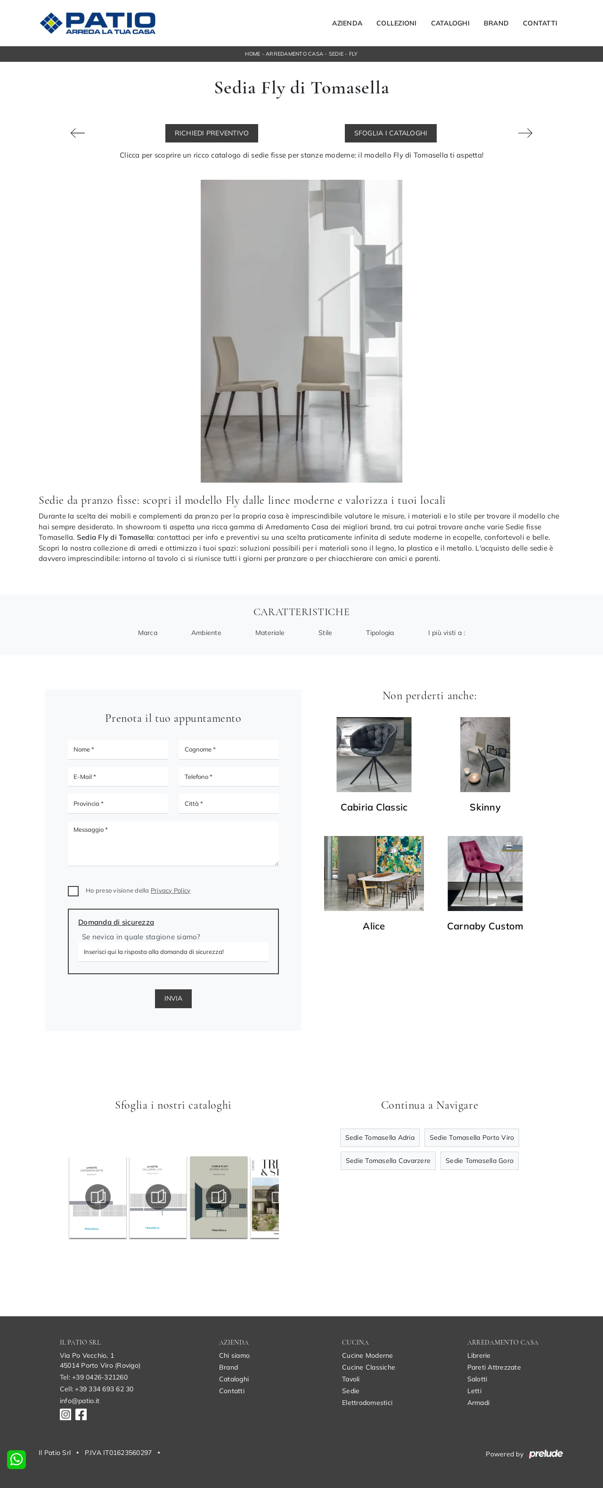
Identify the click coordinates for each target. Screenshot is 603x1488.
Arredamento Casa (294, 53)
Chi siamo (234, 1355)
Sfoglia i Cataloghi (391, 133)
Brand (496, 23)
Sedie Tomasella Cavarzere (388, 1160)
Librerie (479, 1355)
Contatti (540, 23)
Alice (374, 926)
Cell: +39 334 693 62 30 (97, 1389)
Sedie (336, 53)
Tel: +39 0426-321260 (94, 1377)
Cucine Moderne (367, 1355)
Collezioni (396, 23)
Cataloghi (450, 23)
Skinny (485, 807)
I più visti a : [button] (446, 632)
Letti (474, 1391)
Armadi (478, 1402)
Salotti (477, 1379)
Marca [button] (147, 632)
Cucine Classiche (368, 1367)
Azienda (347, 23)
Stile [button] (325, 632)
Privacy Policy (171, 890)
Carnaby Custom (485, 926)
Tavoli (351, 1379)
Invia (173, 998)
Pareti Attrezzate (494, 1367)
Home (252, 53)
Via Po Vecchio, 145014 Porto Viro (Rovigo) (100, 1360)
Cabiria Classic (374, 807)
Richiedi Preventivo (212, 133)
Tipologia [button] (380, 632)
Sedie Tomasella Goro (479, 1160)
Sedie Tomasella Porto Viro (472, 1137)
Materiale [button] (270, 632)
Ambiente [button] (206, 632)
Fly (353, 53)
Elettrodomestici (367, 1402)
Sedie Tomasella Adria (380, 1137)
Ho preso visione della (138, 890)
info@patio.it (79, 1400)
